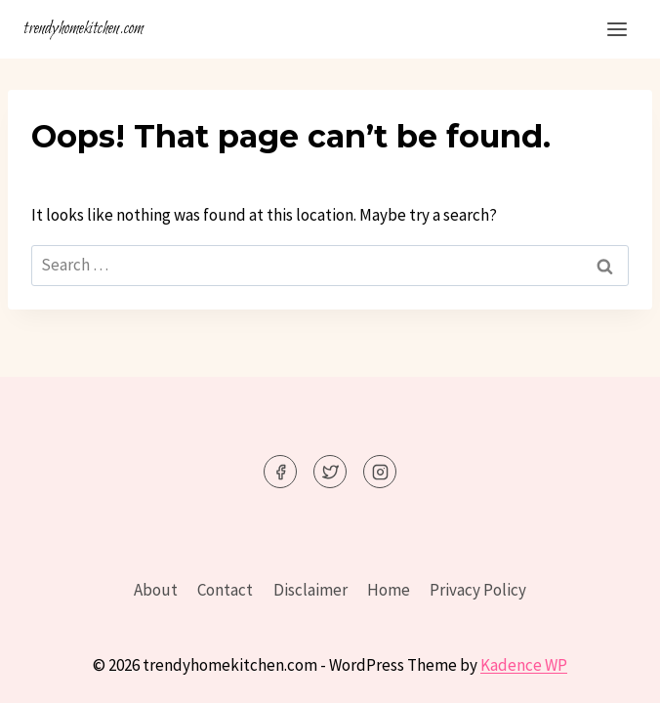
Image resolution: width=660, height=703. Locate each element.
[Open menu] (617, 29)
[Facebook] (280, 471)
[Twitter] (330, 471)
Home (388, 589)
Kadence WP (523, 665)
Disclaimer (310, 589)
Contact (225, 589)
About (156, 589)
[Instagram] (379, 471)
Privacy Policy (478, 589)
